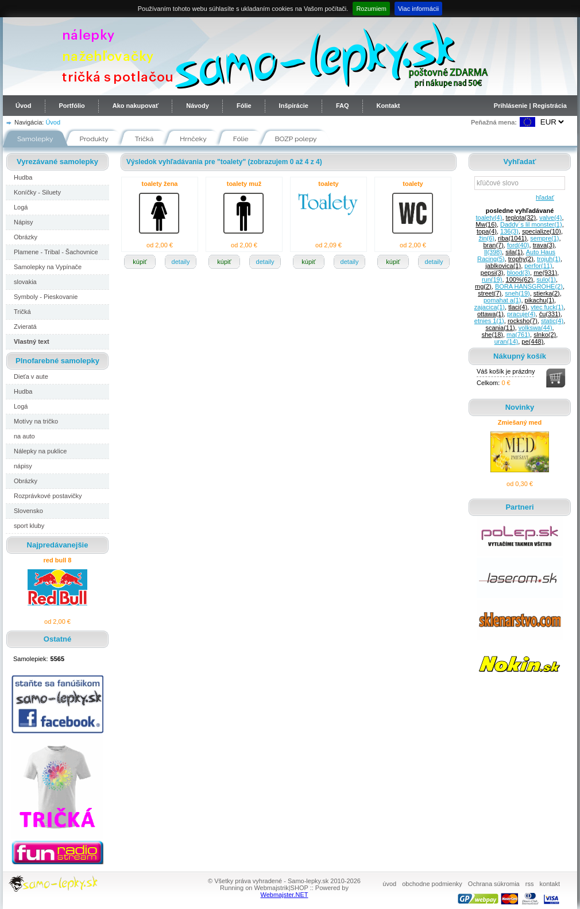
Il (493, 251)
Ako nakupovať (135, 105)
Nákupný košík (519, 356)
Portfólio (72, 105)
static (552, 320)
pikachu (539, 300)
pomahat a (502, 300)
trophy (520, 258)
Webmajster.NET (284, 894)
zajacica (489, 307)
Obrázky (25, 237)
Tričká (144, 139)
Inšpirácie (293, 105)
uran (506, 341)
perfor (538, 265)
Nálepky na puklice (40, 451)
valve (550, 217)
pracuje (521, 313)
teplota (521, 217)
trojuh (548, 258)
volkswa (535, 327)
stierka (546, 293)
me (545, 272)
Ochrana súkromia (494, 883)
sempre (544, 238)
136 (509, 231)
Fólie (244, 105)
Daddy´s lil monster (531, 224)
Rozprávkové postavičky (48, 495)
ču (549, 313)
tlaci (517, 307)
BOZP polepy (296, 139)
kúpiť (139, 261)
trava (544, 245)
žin (486, 238)
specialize (541, 231)
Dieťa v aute (31, 376)
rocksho (523, 320)
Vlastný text (31, 341)
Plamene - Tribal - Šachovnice (56, 251)
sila (514, 251)
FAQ (342, 105)
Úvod (24, 105)
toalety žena (160, 183)
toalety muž (244, 183)
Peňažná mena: (494, 122)
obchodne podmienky (432, 883)
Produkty (94, 139)
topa (487, 231)
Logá (21, 207)
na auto (24, 436)
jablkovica (503, 265)
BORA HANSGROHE (529, 286)
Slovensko (28, 510)
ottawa (490, 313)
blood (518, 272)
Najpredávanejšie (57, 545)
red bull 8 (58, 560)
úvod (389, 883)
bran (493, 245)
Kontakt (388, 105)
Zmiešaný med (520, 422)
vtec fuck (547, 307)
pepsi (492, 272)
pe (532, 341)
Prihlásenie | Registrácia (530, 105)
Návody (197, 105)
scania (500, 327)
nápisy (23, 466)
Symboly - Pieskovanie (46, 296)
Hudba (23, 177)
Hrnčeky (193, 139)
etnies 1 (489, 320)
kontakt (550, 883)
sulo (546, 279)
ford (518, 245)
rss (529, 883)
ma (518, 334)
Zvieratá (25, 326)
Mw (486, 224)
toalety (328, 183)
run (492, 279)
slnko (544, 334)
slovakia (25, 281)
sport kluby (29, 525)
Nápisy (23, 222)
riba (512, 238)
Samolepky (35, 139)
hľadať (543, 197)
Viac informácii (418, 8)
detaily (181, 261)
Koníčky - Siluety (37, 192)
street (489, 293)
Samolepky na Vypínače (48, 266)
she (492, 334)
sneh (517, 293)
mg (483, 286)
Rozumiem (371, 8)
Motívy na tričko (36, 421)
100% (519, 279)
